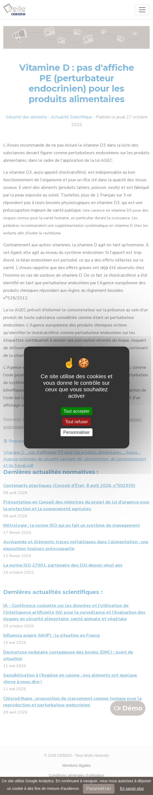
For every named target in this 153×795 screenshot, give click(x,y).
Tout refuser (76, 421)
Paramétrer (98, 788)
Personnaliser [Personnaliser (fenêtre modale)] (76, 432)
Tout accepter (76, 411)
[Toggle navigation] (142, 9)
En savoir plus (132, 788)
